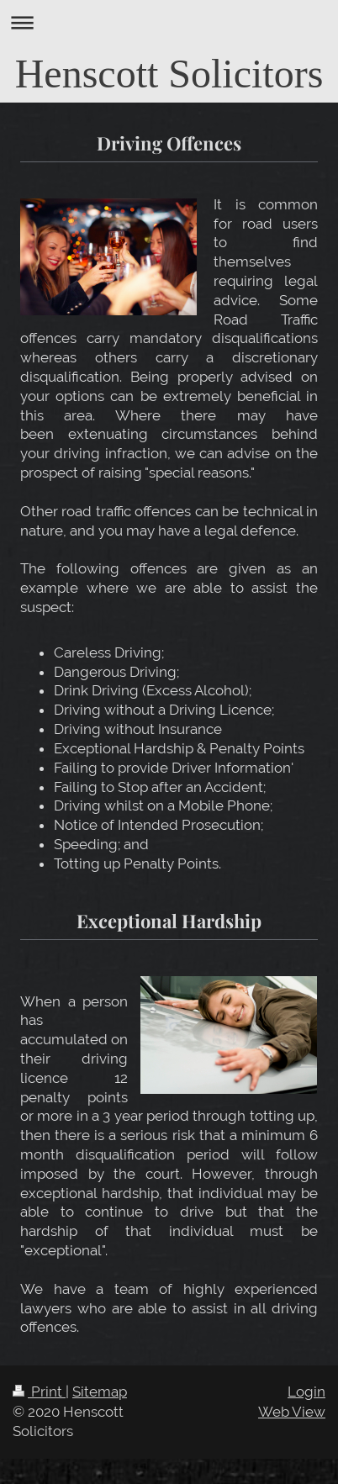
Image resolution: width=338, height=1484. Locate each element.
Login (306, 1391)
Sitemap (99, 1391)
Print (39, 1391)
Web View (291, 1411)
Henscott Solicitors (169, 73)
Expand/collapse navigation (169, 22)
